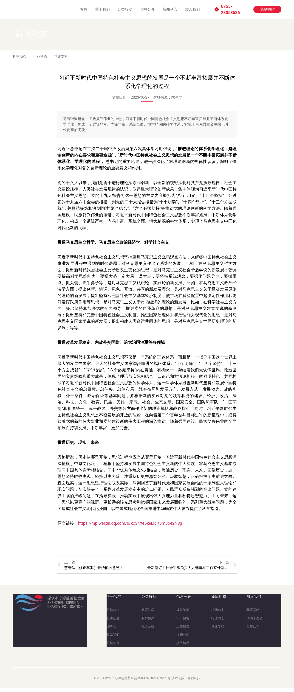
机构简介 (113, 614)
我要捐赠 (252, 614)
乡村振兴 (147, 622)
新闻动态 (170, 9)
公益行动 (125, 9)
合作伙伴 (252, 630)
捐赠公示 (182, 639)
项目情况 (182, 647)
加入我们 (192, 9)
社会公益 (147, 630)
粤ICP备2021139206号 (154, 682)
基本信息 (113, 622)
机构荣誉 (113, 647)
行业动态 (41, 58)
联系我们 (113, 639)
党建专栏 (63, 58)
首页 (83, 9)
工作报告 (182, 630)
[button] (267, 9)
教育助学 (147, 614)
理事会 (111, 630)
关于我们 (102, 9)
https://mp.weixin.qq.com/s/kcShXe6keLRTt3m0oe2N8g (130, 527)
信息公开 (147, 9)
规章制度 (182, 614)
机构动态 (20, 58)
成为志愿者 (254, 622)
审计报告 (182, 622)
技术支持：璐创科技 (185, 682)
